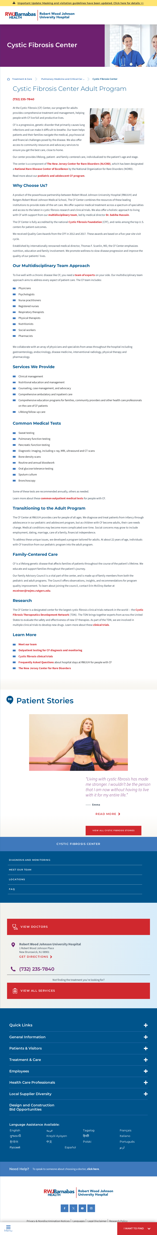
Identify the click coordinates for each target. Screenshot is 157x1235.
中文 (49, 1141)
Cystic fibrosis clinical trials (35, 656)
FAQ (12, 889)
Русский (15, 1147)
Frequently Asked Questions (36, 662)
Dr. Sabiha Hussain (117, 215)
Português (127, 1141)
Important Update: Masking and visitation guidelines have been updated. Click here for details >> (81, 3)
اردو (122, 1147)
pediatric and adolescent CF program (61, 176)
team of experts (85, 275)
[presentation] (121, 798)
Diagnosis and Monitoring (29, 859)
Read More (106, 814)
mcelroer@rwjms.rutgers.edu (31, 591)
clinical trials (101, 625)
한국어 (14, 1141)
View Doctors (30, 927)
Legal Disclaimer (97, 1221)
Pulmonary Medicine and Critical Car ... (62, 79)
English (15, 1130)
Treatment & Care (22, 79)
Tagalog (88, 1130)
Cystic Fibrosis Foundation (85, 222)
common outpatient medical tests (62, 498)
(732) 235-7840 (23, 99)
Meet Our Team (20, 869)
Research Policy (118, 1221)
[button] (137, 1228)
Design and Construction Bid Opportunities (31, 1107)
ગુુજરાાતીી (15, 1136)
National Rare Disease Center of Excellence (41, 169)
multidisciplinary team (62, 215)
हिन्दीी (86, 1136)
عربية (49, 1130)
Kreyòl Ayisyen (56, 1136)
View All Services (33, 991)
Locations (17, 879)
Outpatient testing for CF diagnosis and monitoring (50, 650)
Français (125, 1130)
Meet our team (27, 644)
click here (93, 1169)
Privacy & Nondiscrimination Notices (48, 1221)
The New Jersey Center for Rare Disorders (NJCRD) (79, 164)
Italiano (125, 1136)
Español (70, 1147)
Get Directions (33, 956)
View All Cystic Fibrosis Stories (114, 830)
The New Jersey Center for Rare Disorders (44, 668)
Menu (8, 1228)
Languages (79, 1221)
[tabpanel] (78, 742)
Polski (87, 1141)
